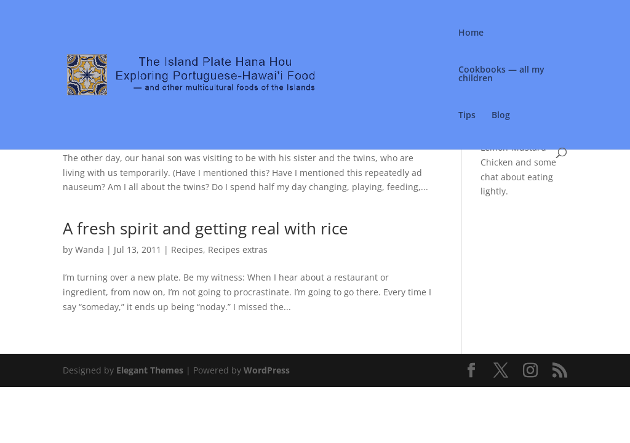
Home (471, 33)
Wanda (89, 249)
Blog (501, 116)
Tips (467, 116)
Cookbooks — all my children (501, 74)
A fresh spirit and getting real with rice (205, 228)
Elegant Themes (149, 370)
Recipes (187, 249)
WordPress (267, 370)
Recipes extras (238, 249)
